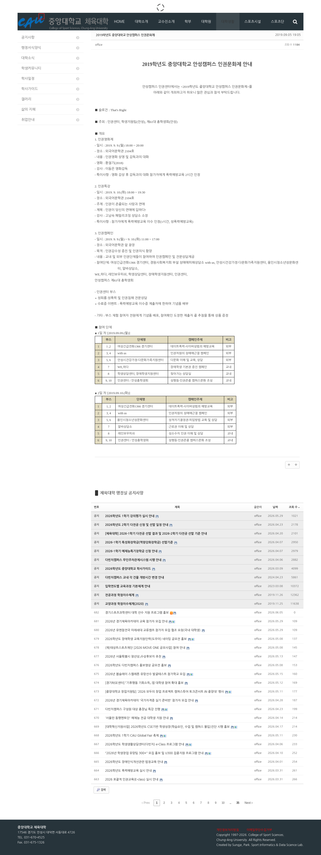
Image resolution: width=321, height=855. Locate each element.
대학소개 (141, 21)
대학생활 (227, 21)
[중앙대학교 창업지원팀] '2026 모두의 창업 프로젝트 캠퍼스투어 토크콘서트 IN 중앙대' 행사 (165, 691)
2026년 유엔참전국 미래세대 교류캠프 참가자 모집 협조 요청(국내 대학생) (153, 630)
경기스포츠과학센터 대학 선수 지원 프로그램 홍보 (137, 612)
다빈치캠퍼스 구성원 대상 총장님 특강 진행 (133, 709)
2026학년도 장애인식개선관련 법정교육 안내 (134, 761)
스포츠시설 (253, 21)
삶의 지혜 (50, 109)
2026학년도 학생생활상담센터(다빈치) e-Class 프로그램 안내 (145, 744)
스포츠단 (277, 21)
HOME (119, 21)
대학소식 (50, 58)
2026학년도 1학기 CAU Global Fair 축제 (132, 735)
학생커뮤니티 (50, 68)
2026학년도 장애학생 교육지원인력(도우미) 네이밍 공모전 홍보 (146, 638)
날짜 (275, 507)
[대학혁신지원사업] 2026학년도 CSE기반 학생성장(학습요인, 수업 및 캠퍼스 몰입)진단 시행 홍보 (167, 726)
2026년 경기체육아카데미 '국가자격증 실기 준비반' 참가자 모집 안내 (150, 700)
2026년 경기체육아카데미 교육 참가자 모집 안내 (136, 621)
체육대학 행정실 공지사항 (121, 492)
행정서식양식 (50, 48)
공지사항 (50, 37)
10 (222, 803)
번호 (96, 507)
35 (237, 803)
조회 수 (294, 507)
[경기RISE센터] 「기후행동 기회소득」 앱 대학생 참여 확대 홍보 (144, 682)
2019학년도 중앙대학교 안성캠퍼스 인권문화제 (125, 35)
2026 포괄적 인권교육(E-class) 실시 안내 (132, 779)
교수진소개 (166, 21)
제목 (177, 507)
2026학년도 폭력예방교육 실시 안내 (128, 770)
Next (249, 803)
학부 (188, 21)
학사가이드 (50, 89)
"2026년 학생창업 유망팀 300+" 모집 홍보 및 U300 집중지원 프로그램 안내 (154, 753)
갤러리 (50, 99)
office (99, 44)
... (230, 803)
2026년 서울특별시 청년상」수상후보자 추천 (133, 656)
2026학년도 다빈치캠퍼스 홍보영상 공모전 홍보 (136, 665)
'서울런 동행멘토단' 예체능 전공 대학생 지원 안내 (137, 718)
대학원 (206, 21)
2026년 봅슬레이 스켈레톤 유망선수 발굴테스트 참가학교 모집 (145, 674)
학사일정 (50, 79)
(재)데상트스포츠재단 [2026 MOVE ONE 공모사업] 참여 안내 (145, 647)
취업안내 (50, 120)
